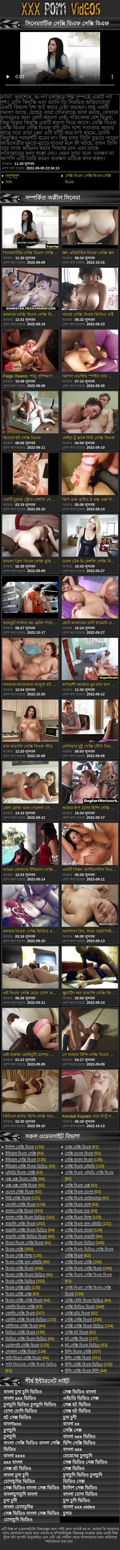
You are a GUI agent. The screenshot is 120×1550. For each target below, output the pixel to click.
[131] (22, 1198)
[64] (24, 1179)
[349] (84, 1307)
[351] (83, 1358)
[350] (19, 1249)
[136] (83, 1160)
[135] (25, 1160)
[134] (25, 1204)
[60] (27, 1262)
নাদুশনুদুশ (12, 176)
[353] (24, 1211)
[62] (30, 1166)
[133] (24, 1147)
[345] (84, 1243)
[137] (81, 1339)
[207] (24, 1313)
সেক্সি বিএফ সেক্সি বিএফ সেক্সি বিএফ (88, 179)
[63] (24, 1153)
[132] (29, 1217)
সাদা (8, 182)
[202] (25, 1223)
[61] (28, 1243)
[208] (24, 1268)
